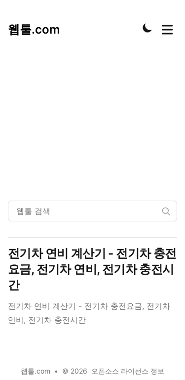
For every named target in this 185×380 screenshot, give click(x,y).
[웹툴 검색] (92, 211)
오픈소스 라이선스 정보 (127, 371)
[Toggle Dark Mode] (147, 28)
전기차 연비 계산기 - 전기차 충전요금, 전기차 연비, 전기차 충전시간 (92, 269)
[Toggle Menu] (167, 28)
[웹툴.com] (34, 28)
